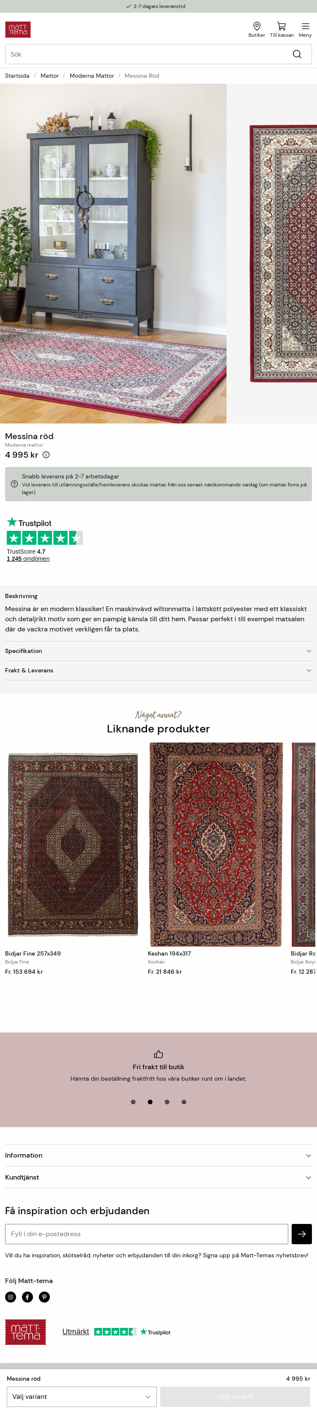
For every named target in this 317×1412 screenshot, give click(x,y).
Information (158, 1155)
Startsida (17, 75)
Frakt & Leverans (158, 670)
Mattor (50, 75)
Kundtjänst (158, 1177)
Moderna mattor (92, 75)
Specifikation (158, 651)
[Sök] (297, 54)
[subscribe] (302, 1234)
